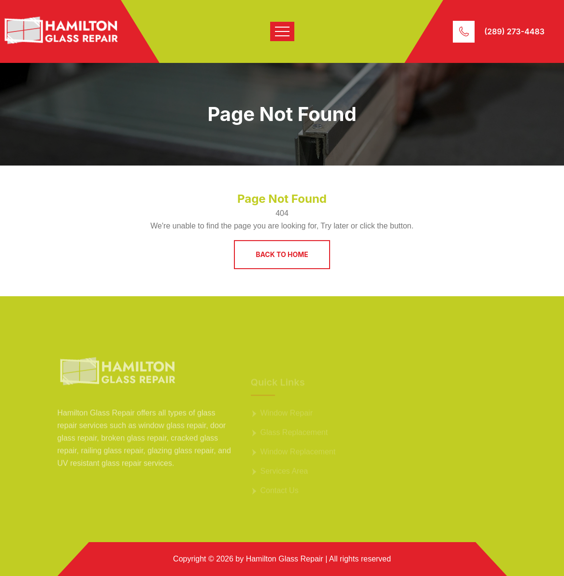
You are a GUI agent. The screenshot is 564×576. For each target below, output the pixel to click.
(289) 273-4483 (514, 31)
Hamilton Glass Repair (284, 559)
